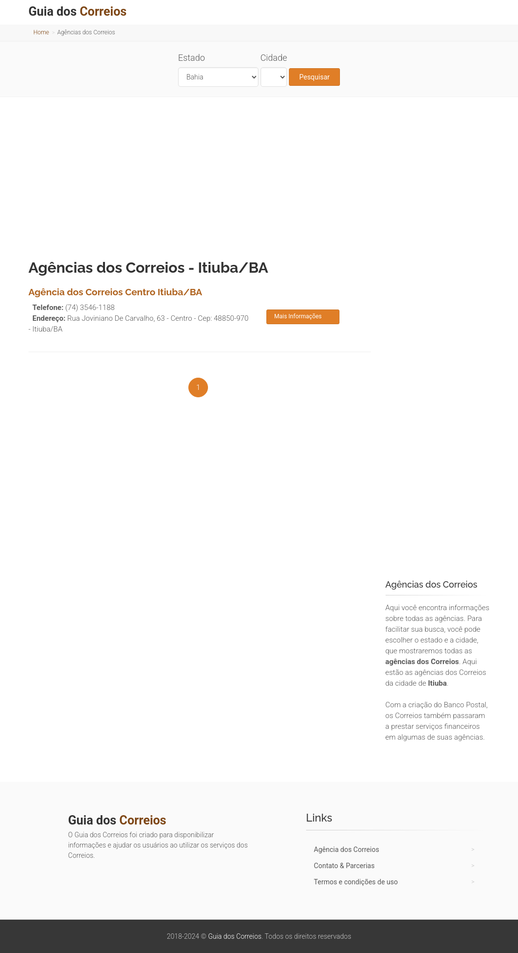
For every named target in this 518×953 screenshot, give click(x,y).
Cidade (273, 57)
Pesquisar (314, 77)
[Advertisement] (259, 175)
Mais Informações (298, 316)
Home (41, 32)
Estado (191, 57)
